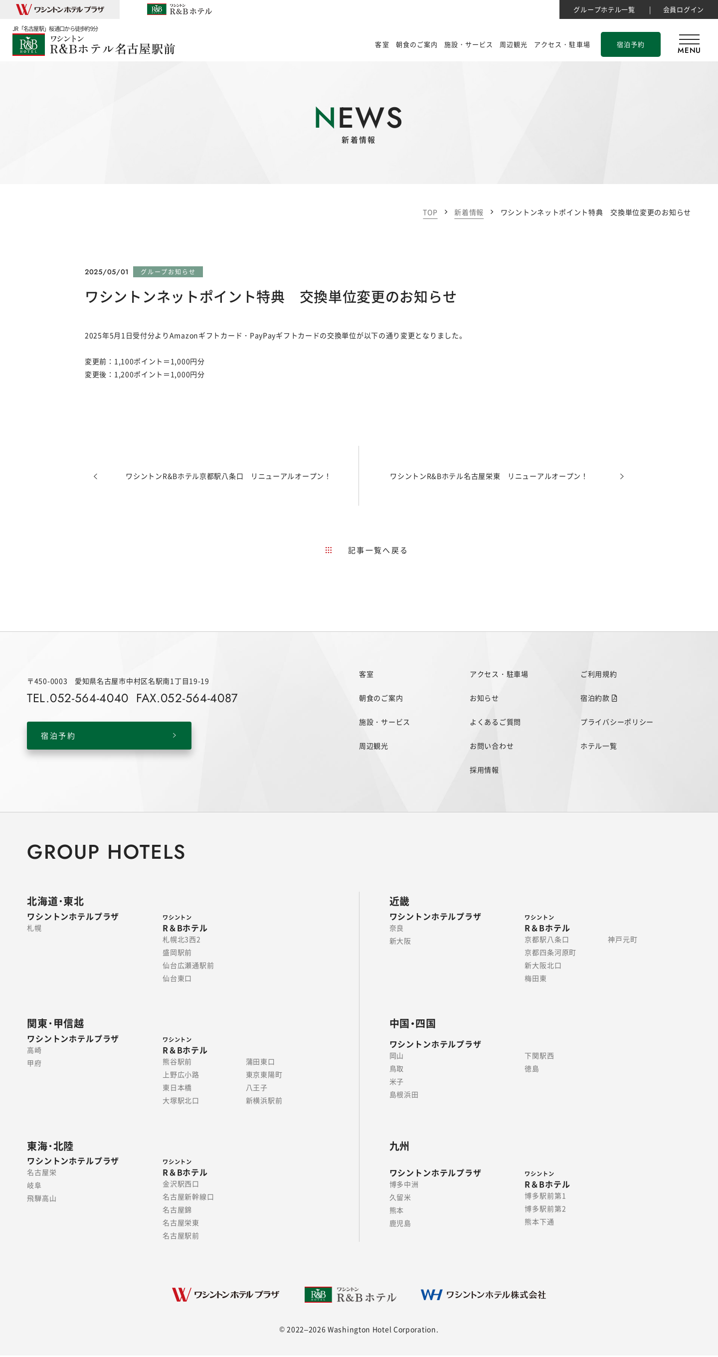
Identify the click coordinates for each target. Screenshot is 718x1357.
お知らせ (484, 698)
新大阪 (400, 941)
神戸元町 (622, 939)
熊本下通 (539, 1221)
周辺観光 (514, 44)
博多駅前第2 (545, 1208)
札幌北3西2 (182, 939)
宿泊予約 (631, 44)
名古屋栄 (41, 1172)
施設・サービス (468, 44)
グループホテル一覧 (604, 9)
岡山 (396, 1055)
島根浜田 (404, 1094)
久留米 (400, 1197)
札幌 (34, 928)
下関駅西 (539, 1055)
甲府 (34, 1063)
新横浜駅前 (264, 1100)
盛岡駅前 (177, 952)
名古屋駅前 (181, 1235)
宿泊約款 (598, 698)
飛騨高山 (41, 1198)
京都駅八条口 (547, 939)
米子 (396, 1081)
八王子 (257, 1087)
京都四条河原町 (550, 952)
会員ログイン (683, 9)
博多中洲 (404, 1184)
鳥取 (396, 1068)
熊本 (396, 1210)
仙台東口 (177, 978)
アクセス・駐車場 (562, 44)
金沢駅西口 (181, 1183)
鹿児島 (400, 1223)
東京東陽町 (264, 1074)
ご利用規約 (598, 674)
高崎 (34, 1050)
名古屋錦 (177, 1209)
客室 (382, 44)
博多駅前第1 (545, 1195)
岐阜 (34, 1185)
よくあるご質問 (495, 722)
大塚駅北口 (181, 1100)
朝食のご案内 (417, 44)
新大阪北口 (543, 965)
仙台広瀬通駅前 (188, 965)
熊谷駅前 (177, 1061)
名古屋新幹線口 (188, 1196)
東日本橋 (177, 1087)
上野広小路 (181, 1074)
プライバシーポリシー (617, 722)
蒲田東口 (260, 1061)
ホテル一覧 (598, 746)
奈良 (396, 928)
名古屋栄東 (181, 1222)
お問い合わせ (492, 746)
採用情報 (484, 770)
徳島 (532, 1068)
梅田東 (536, 978)
